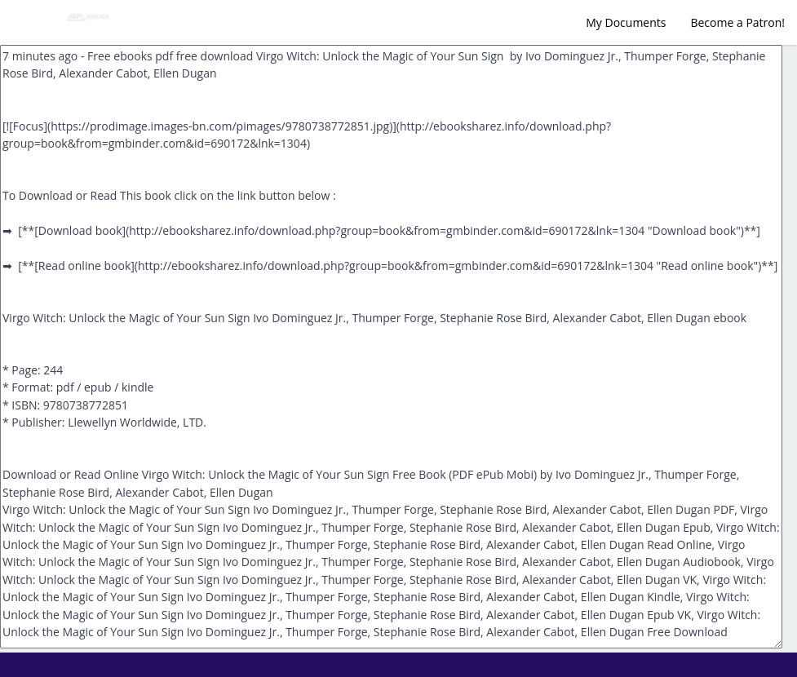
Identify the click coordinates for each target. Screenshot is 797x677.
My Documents (626, 22)
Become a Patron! (737, 22)
